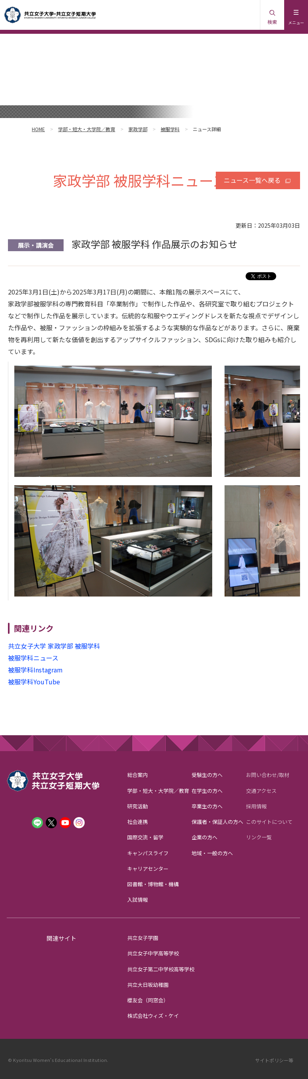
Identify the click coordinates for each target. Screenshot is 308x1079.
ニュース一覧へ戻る (252, 180)
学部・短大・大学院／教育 (86, 129)
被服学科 (170, 129)
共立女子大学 (27, 646)
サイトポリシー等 (274, 1060)
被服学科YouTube (34, 681)
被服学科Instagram (35, 669)
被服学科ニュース (33, 658)
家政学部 (137, 129)
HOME (38, 129)
